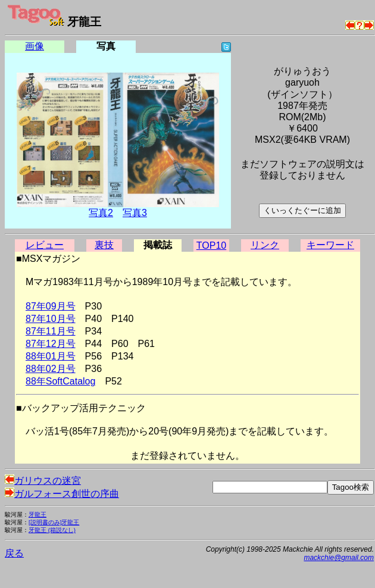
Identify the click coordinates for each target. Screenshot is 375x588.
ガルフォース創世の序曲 (62, 494)
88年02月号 (51, 369)
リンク (265, 245)
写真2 (101, 213)
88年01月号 (51, 356)
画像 (34, 46)
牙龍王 (37, 514)
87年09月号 (51, 306)
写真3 (135, 213)
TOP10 (211, 245)
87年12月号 (51, 344)
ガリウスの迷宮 (43, 481)
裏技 (104, 245)
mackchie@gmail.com (339, 557)
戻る (14, 553)
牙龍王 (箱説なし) (52, 530)
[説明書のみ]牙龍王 (54, 522)
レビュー (45, 245)
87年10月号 (51, 319)
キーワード (330, 245)
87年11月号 (51, 331)
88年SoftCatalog (60, 381)
